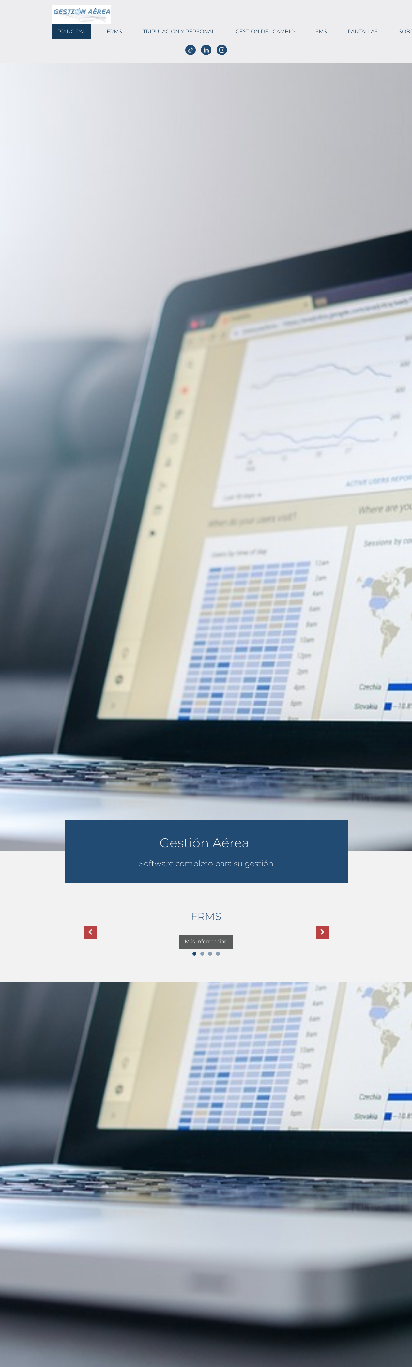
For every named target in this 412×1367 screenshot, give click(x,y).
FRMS (114, 31)
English (18, 59)
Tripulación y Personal (179, 31)
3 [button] (210, 954)
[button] (90, 932)
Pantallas (363, 31)
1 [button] (194, 954)
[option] (206, 929)
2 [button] (202, 954)
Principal (71, 31)
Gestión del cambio (265, 31)
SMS (321, 31)
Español (6, 59)
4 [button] (218, 954)
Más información (206, 941)
